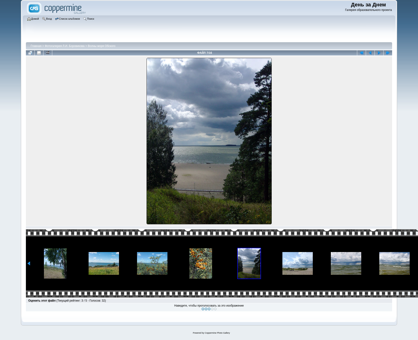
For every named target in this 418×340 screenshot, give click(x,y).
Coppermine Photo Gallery (217, 333)
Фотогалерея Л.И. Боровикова (65, 46)
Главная (36, 46)
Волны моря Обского (101, 46)
